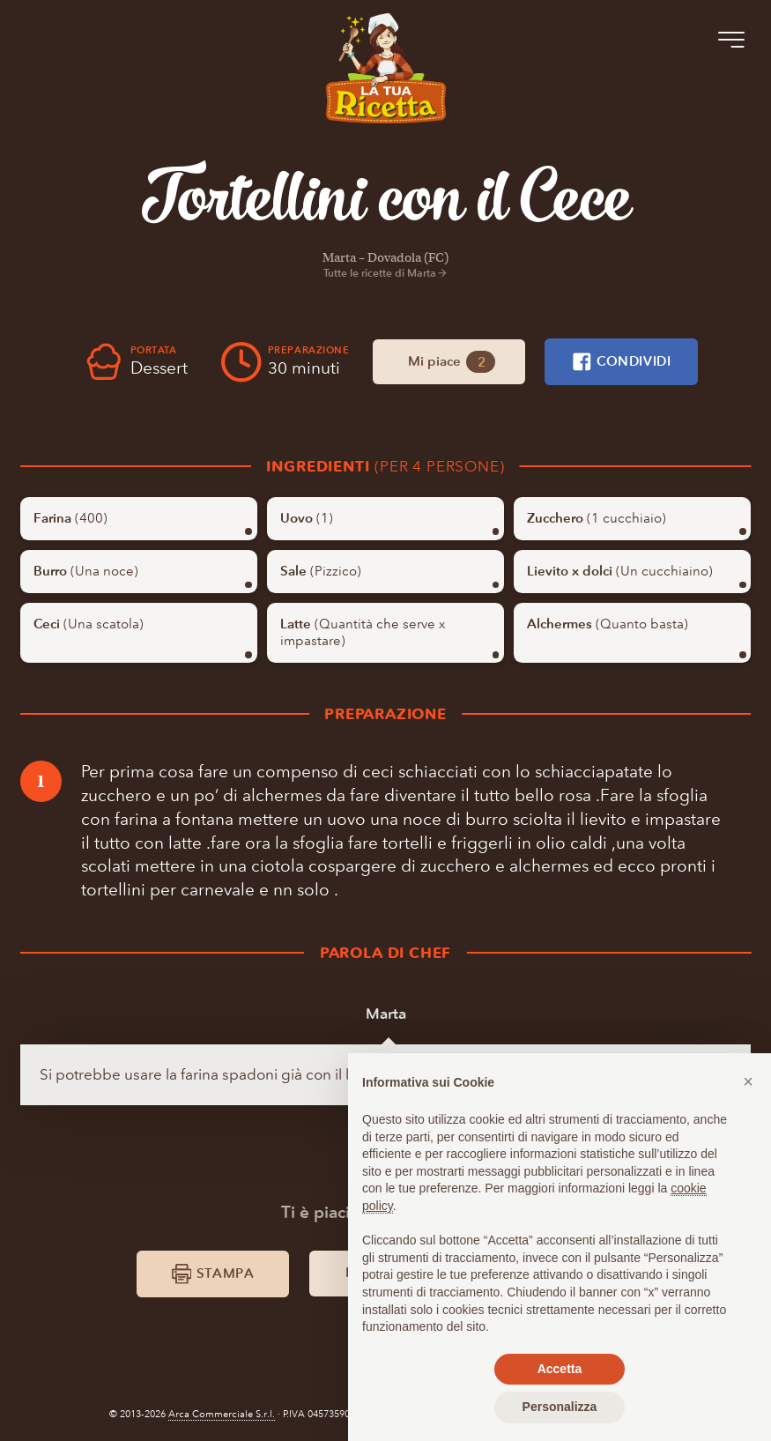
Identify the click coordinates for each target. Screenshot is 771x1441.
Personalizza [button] (560, 1407)
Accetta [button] (559, 1369)
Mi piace (452, 362)
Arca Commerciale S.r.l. (221, 1414)
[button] (748, 1081)
